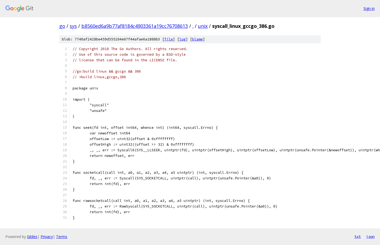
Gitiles (32, 236)
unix (203, 26)
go (62, 26)
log (182, 39)
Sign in (369, 8)
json (370, 236)
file (168, 39)
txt (357, 236)
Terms (61, 236)
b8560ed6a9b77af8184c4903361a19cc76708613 (134, 26)
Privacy (47, 236)
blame (197, 39)
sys (73, 26)
